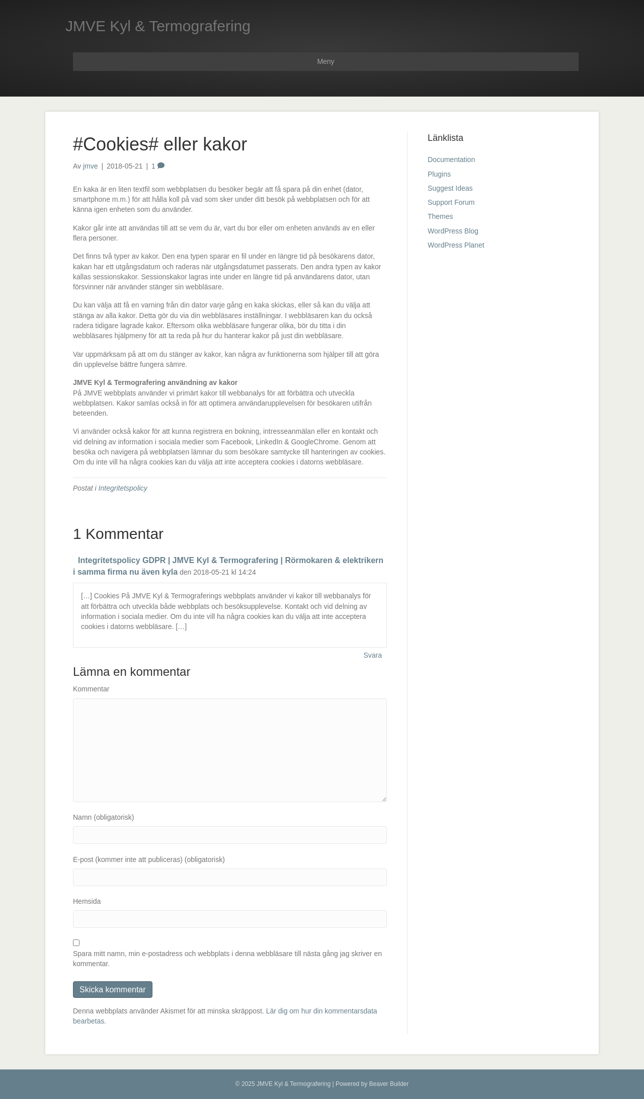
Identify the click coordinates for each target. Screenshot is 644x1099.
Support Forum (451, 202)
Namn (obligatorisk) (103, 817)
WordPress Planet (456, 245)
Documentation (451, 159)
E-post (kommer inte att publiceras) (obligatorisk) (149, 859)
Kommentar (91, 689)
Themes (440, 216)
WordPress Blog (453, 231)
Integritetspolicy (123, 488)
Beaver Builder (389, 1083)
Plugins (439, 174)
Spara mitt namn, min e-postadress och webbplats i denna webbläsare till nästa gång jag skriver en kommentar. (227, 959)
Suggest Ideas (450, 188)
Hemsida (87, 901)
